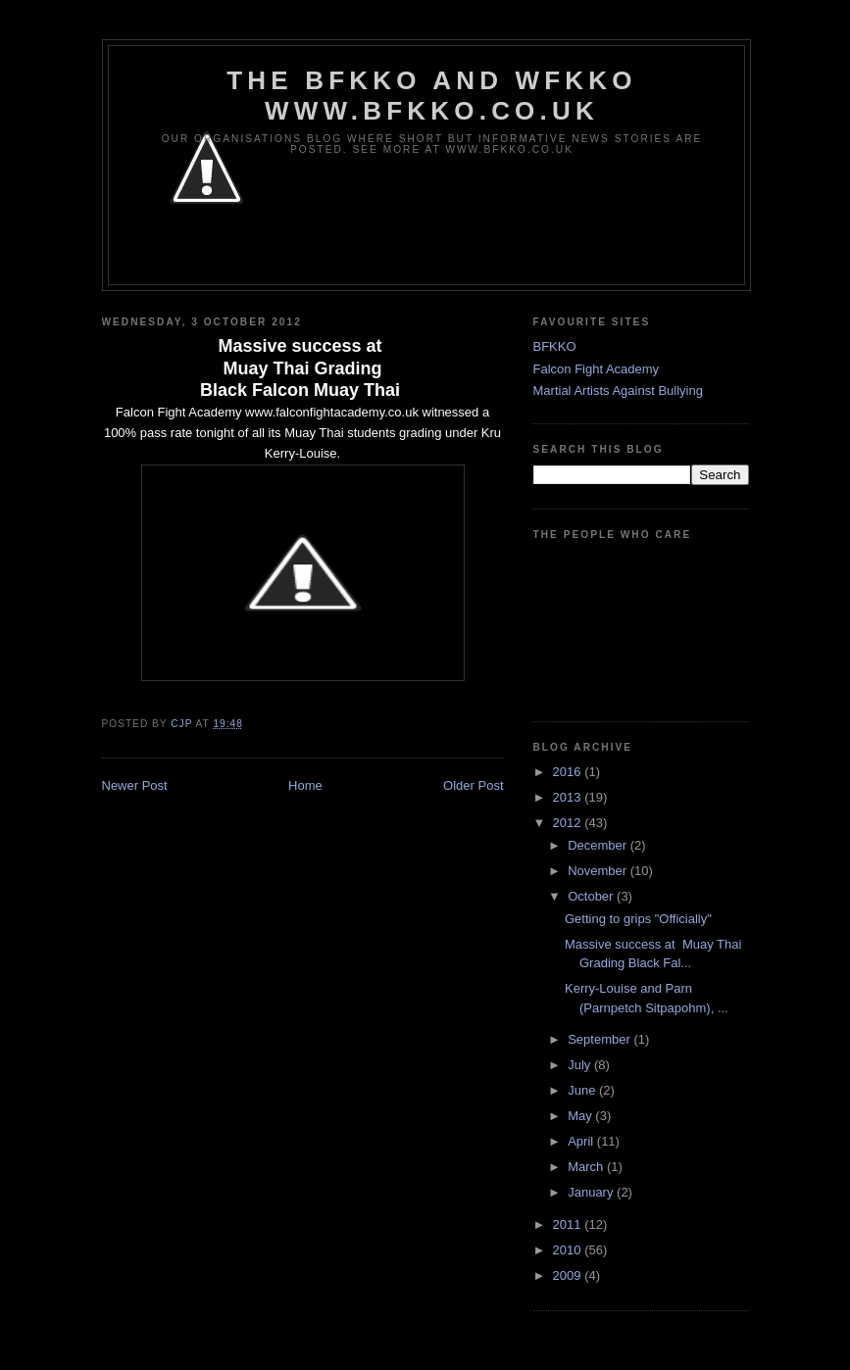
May (581, 1115)
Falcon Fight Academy (596, 369)
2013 (569, 797)
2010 (569, 1250)
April (582, 1141)
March (587, 1166)
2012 (569, 822)
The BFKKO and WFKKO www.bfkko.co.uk (431, 95)
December (599, 845)
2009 (569, 1275)
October (592, 896)
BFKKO (554, 346)
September (600, 1039)
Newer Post (135, 785)
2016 (569, 771)
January (592, 1192)
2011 (569, 1224)
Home (305, 785)
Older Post (473, 785)
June (583, 1090)
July (581, 1064)
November (599, 870)
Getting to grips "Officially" (638, 918)
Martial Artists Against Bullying (618, 390)
